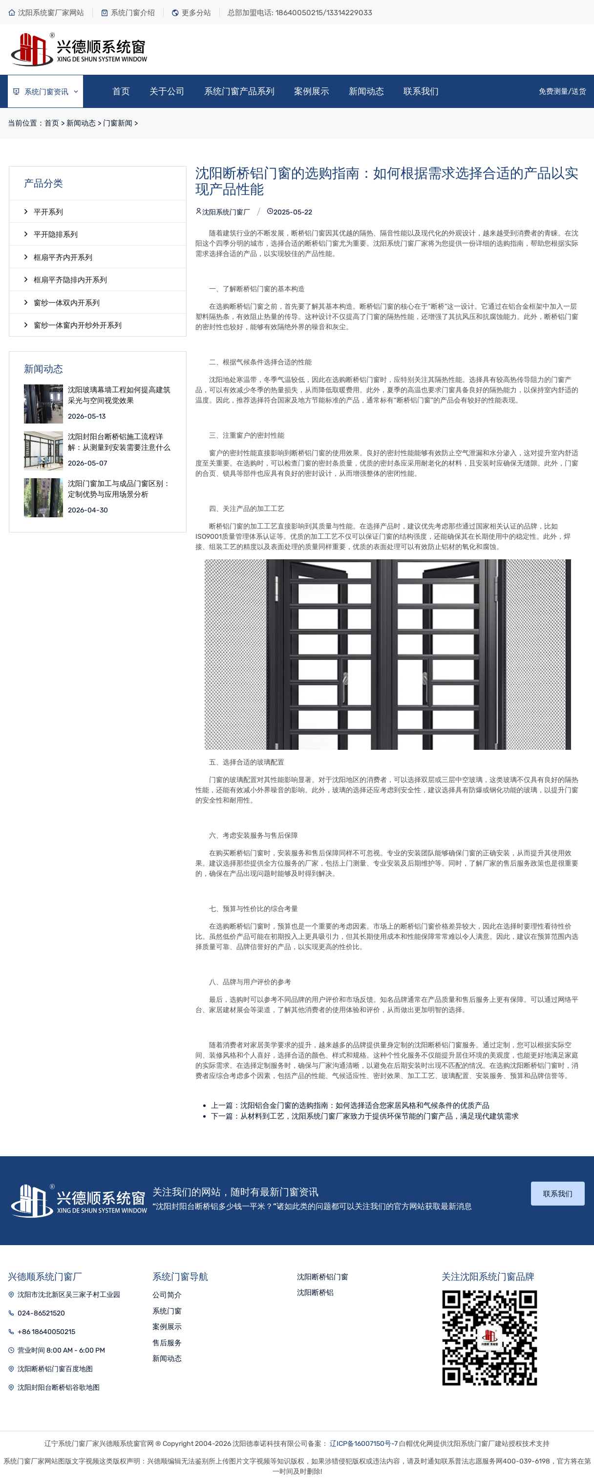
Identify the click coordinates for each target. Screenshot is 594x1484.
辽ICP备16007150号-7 (364, 1444)
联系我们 (421, 91)
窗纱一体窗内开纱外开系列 (73, 325)
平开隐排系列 (51, 234)
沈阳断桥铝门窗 (322, 1276)
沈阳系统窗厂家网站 (46, 12)
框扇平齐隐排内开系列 (65, 279)
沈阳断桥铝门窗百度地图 (55, 1369)
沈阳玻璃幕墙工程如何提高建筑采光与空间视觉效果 (119, 395)
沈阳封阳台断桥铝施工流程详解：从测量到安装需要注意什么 (119, 442)
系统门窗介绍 (128, 12)
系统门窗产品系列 (239, 91)
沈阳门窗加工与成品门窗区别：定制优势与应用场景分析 (119, 489)
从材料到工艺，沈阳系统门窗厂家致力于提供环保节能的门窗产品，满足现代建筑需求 (379, 1116)
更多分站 (191, 12)
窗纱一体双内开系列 (62, 302)
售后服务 (167, 1342)
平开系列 (43, 211)
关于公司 (167, 91)
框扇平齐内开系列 (58, 257)
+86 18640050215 (46, 1332)
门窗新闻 (117, 123)
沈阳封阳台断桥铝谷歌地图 (59, 1387)
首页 (121, 91)
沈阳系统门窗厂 (222, 212)
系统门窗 (167, 1311)
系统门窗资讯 (46, 92)
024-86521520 (41, 1313)
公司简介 (167, 1295)
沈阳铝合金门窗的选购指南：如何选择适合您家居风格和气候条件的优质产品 (364, 1105)
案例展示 (311, 91)
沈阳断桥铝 (315, 1292)
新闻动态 (366, 91)
